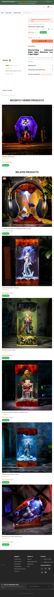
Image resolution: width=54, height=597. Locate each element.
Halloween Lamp (17, 12)
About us (29, 559)
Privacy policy (17, 564)
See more (30, 61)
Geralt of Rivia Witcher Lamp (10, 474)
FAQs (28, 566)
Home (2, 12)
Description (31, 46)
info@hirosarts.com (48, 562)
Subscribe (48, 586)
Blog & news (30, 564)
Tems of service (18, 561)
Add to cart (41, 41)
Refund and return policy (19, 568)
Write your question (46, 74)
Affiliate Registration (32, 561)
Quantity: (30, 37)
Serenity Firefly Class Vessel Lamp (12, 536)
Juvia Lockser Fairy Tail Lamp (10, 287)
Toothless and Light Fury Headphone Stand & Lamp (16, 228)
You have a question (34, 74)
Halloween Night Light (8, 156)
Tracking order (17, 559)
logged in (7, 95)
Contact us (17, 571)
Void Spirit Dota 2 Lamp (8, 350)
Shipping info (32, 65)
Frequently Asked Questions (36, 69)
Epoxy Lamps (8, 12)
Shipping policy (17, 566)
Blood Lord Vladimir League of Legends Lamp (15, 412)
